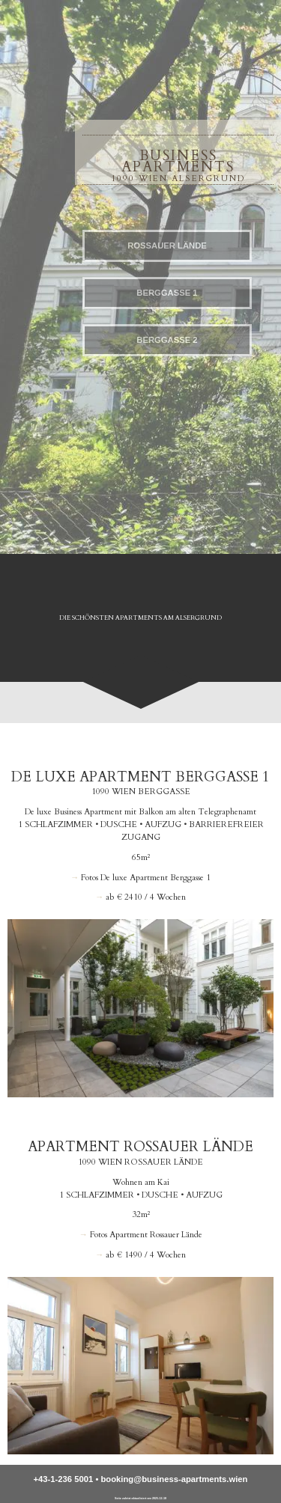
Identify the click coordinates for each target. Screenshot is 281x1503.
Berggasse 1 (166, 292)
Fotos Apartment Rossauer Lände (146, 1234)
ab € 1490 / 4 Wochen (146, 1254)
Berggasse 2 (166, 339)
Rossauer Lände (167, 245)
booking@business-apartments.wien (173, 1479)
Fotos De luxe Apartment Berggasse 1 (146, 877)
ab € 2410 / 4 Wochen (146, 897)
